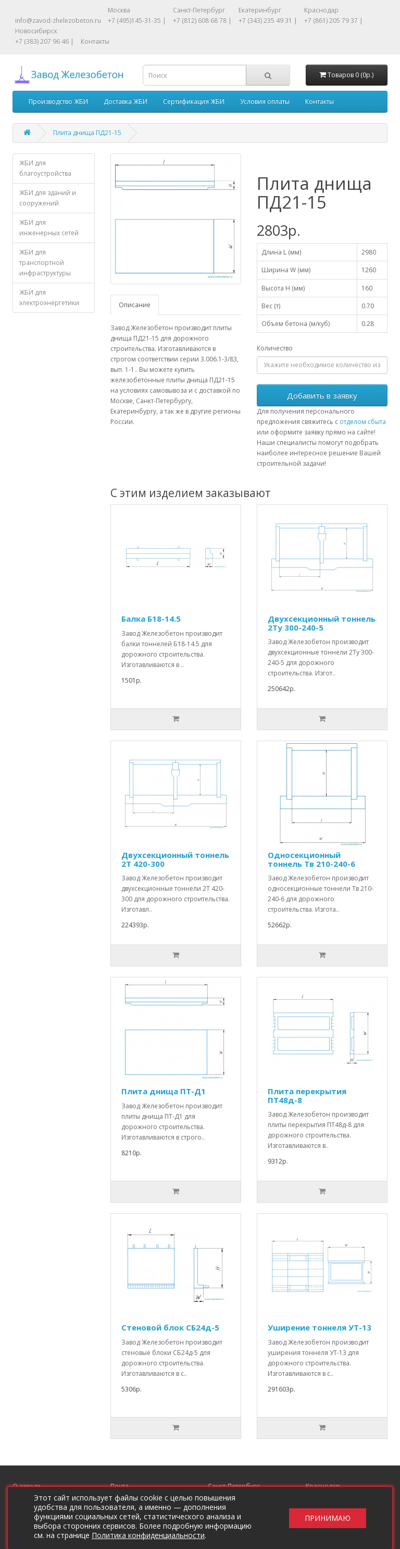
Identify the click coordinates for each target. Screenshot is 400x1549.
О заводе (26, 1486)
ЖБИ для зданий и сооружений (47, 198)
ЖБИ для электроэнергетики (49, 297)
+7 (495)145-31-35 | (137, 20)
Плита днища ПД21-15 (87, 132)
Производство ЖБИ (58, 101)
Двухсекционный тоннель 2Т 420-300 (175, 859)
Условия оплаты (265, 101)
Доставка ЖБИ (125, 101)
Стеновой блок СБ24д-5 (170, 1327)
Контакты (95, 41)
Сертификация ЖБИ (193, 101)
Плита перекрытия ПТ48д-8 (307, 1095)
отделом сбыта (363, 421)
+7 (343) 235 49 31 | (268, 20)
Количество (275, 348)
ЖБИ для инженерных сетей (49, 227)
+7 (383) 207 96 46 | (44, 41)
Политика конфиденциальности (148, 1535)
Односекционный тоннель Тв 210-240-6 (311, 859)
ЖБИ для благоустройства (45, 168)
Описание (135, 304)
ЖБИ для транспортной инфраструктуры (45, 262)
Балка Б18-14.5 (151, 618)
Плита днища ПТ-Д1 (163, 1091)
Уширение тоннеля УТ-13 (319, 1327)
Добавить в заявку (322, 395)
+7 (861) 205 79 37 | (333, 20)
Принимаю (328, 1518)
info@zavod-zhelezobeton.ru (58, 20)
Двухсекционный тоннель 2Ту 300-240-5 (322, 623)
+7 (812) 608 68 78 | (202, 20)
